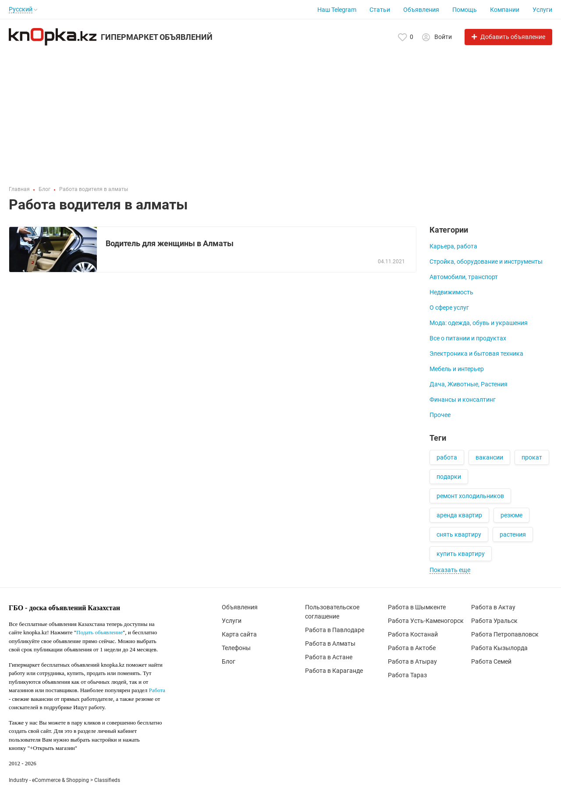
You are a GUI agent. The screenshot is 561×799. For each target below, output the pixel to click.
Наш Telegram (336, 9)
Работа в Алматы (330, 643)
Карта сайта (239, 634)
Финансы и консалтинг (463, 399)
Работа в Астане (328, 657)
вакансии (489, 457)
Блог (228, 661)
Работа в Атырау (412, 661)
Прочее (440, 414)
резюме (511, 515)
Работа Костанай (413, 634)
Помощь (464, 9)
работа (447, 457)
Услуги (542, 9)
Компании (504, 9)
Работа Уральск (494, 620)
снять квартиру (459, 534)
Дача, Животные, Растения (469, 384)
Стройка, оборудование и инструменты (486, 261)
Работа (157, 690)
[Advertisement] (280, 111)
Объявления (421, 9)
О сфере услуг (449, 307)
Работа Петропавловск (505, 634)
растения (513, 534)
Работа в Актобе (412, 647)
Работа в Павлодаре (334, 629)
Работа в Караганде (334, 670)
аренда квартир (459, 515)
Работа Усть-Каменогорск (426, 620)
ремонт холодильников (470, 495)
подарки (449, 476)
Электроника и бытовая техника (476, 353)
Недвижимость (451, 292)
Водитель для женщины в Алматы (170, 243)
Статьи (379, 9)
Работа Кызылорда (499, 647)
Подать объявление (99, 632)
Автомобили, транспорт (464, 276)
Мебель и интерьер (457, 368)
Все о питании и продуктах (468, 338)
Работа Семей (491, 661)
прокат (532, 457)
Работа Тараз (407, 675)
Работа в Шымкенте (417, 607)
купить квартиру (461, 553)
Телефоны (236, 647)
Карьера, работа (453, 246)
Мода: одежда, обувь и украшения (479, 322)
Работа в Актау (493, 607)
